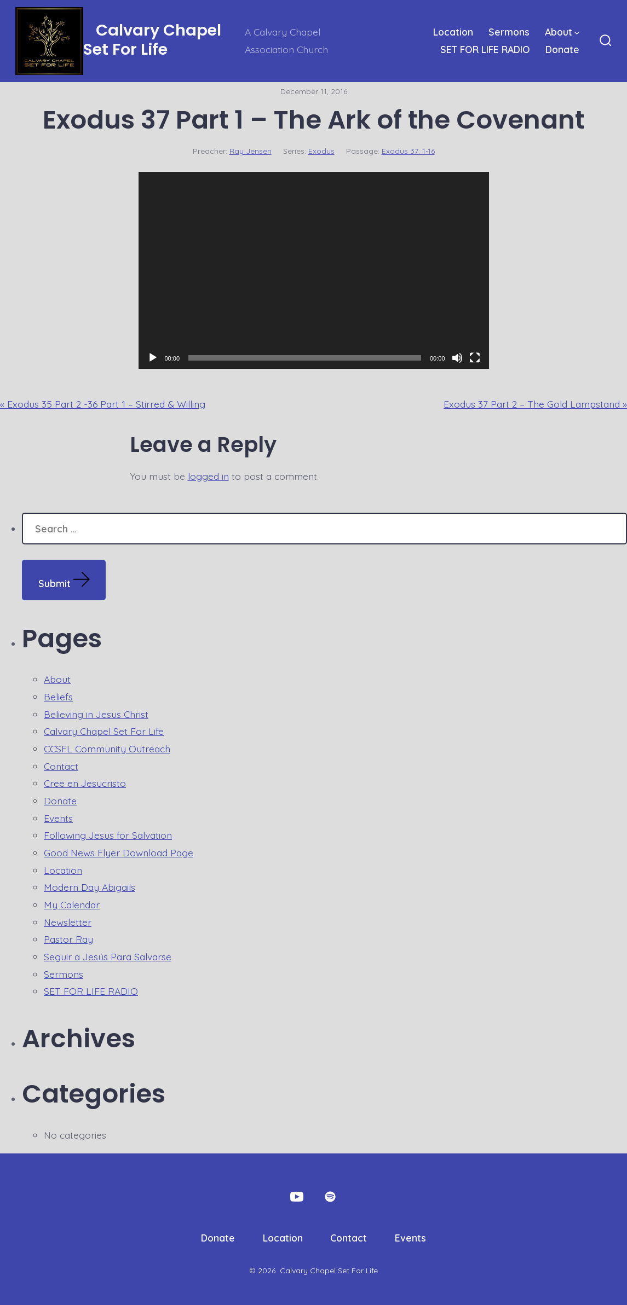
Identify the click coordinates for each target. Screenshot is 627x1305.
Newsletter (67, 922)
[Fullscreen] (474, 357)
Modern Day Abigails (89, 887)
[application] (314, 270)
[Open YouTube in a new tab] (296, 1196)
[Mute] (457, 357)
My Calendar (72, 904)
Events (58, 818)
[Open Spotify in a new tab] (330, 1196)
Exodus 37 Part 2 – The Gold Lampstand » (535, 404)
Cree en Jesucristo (85, 783)
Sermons (509, 32)
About (562, 32)
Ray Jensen (250, 151)
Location (453, 32)
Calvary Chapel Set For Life (104, 731)
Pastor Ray (68, 939)
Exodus (321, 151)
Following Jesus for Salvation (108, 835)
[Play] (152, 357)
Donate (562, 49)
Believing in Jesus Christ (96, 714)
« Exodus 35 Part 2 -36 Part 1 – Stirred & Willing (102, 404)
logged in (208, 476)
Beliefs (58, 697)
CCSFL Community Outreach (107, 749)
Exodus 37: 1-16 (408, 151)
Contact (61, 766)
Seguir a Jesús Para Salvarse (107, 956)
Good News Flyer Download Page (118, 852)
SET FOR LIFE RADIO (485, 49)
